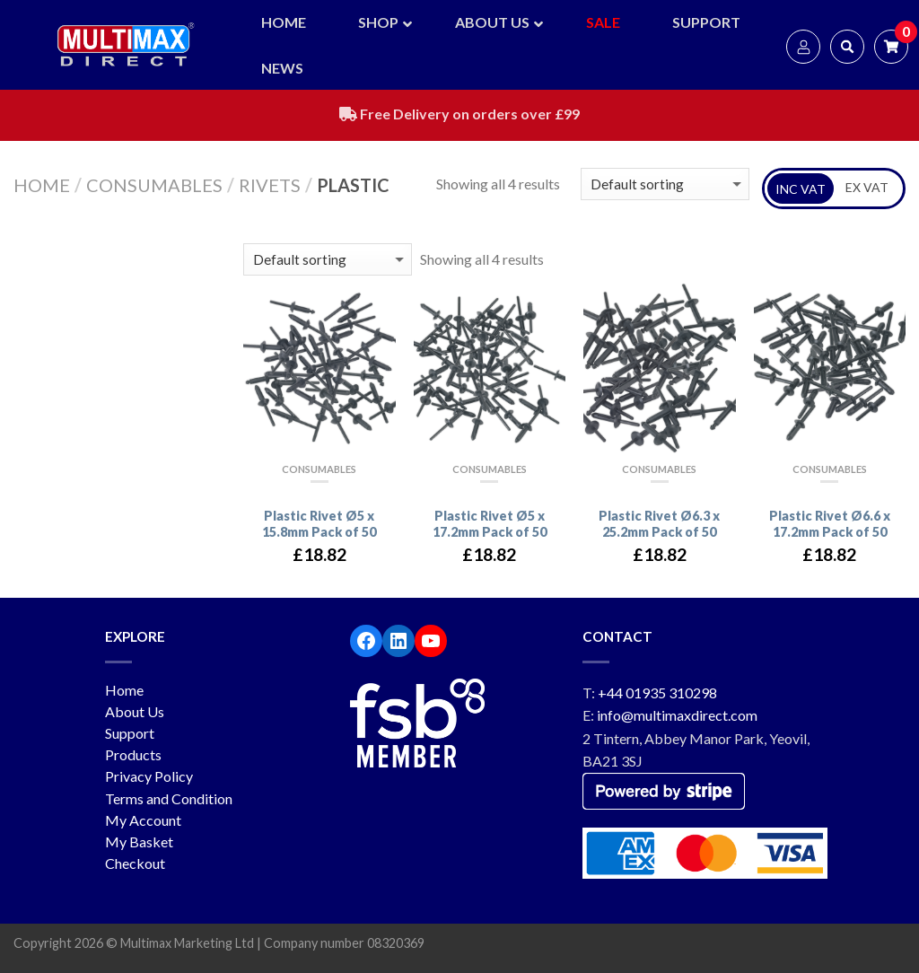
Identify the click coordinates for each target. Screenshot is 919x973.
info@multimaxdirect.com (677, 714)
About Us (134, 711)
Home (41, 185)
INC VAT (800, 189)
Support (129, 732)
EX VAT (866, 187)
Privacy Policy (149, 776)
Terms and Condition (168, 798)
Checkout (135, 863)
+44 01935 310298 (657, 692)
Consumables (154, 185)
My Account (143, 819)
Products (133, 754)
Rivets (270, 185)
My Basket (139, 841)
